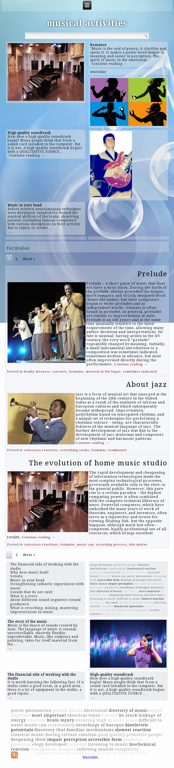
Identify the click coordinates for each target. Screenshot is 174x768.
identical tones (154, 594)
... (10, 231)
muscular (98, 72)
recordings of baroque (135, 587)
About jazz (146, 384)
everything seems (74, 450)
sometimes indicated (140, 371)
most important (149, 591)
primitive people (124, 564)
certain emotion (79, 734)
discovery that (50, 729)
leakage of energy (133, 579)
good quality (117, 568)
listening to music (103, 598)
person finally (116, 609)
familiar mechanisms (90, 729)
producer (96, 572)
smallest (125, 602)
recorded (107, 606)
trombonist (117, 450)
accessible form (109, 579)
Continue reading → (109, 64)
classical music (27, 734)
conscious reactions (41, 450)
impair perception (120, 583)
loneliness (130, 591)
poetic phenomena (139, 576)
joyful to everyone (134, 572)
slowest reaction (152, 598)
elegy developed (101, 564)
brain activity (111, 613)
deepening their (120, 594)
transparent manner (148, 583)
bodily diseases (37, 371)
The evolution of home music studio (98, 463)
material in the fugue (103, 371)
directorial (154, 579)
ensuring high (91, 720)
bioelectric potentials (129, 606)
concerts (59, 371)
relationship (111, 572)
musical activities (87, 22)
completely (111, 587)
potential (96, 587)
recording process (111, 544)
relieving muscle (95, 749)
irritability (97, 602)
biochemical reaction (141, 568)
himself (105, 576)
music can (85, 544)
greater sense (142, 602)
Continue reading (130, 364)
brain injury (98, 583)
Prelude (152, 274)
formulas (76, 371)
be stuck (112, 602)
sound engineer (138, 609)
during (138, 594)
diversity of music (109, 591)
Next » (29, 259)
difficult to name (128, 598)
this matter (138, 544)
